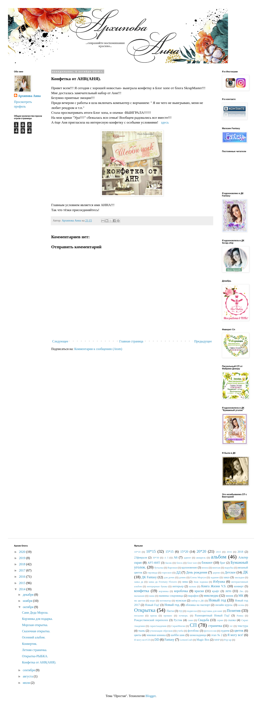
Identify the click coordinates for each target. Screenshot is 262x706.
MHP (217, 639)
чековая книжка (156, 635)
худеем (225, 630)
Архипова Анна (29, 96)
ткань (141, 630)
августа (28, 676)
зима (185, 581)
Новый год (217, 600)
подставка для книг (211, 611)
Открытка (145, 610)
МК (240, 595)
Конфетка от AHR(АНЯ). (39, 662)
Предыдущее (203, 341)
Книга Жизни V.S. (213, 586)
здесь (165, 122)
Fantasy (169, 639)
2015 (22, 583)
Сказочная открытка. (36, 631)
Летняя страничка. (34, 650)
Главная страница (131, 341)
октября (28, 607)
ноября (28, 600)
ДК (245, 572)
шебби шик (178, 635)
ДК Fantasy (149, 577)
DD (156, 639)
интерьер (177, 586)
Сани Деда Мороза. (35, 612)
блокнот (207, 562)
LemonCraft (186, 639)
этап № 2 (216, 635)
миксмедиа (211, 595)
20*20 (201, 551)
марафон (193, 595)
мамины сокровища (171, 595)
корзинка (164, 591)
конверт (239, 586)
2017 (22, 570)
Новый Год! (152, 604)
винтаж (216, 567)
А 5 (166, 557)
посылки (139, 615)
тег (231, 626)
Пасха (170, 610)
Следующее (60, 341)
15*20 (184, 551)
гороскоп (167, 572)
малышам (139, 595)
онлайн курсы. (224, 604)
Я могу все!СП (142, 639)
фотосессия (210, 630)
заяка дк (138, 581)
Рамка (240, 615)
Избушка (219, 581)
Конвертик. (29, 643)
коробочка (181, 591)
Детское (230, 572)
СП (193, 625)
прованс (168, 615)
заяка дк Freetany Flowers (162, 581)
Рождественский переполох (151, 620)
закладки (239, 577)
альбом (218, 557)
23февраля (140, 557)
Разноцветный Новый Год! (212, 615)
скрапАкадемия (158, 626)
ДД (178, 572)
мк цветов (139, 600)
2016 (22, 576)
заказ (226, 577)
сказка (232, 620)
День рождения (196, 572)
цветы (138, 635)
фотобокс (193, 630)
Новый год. (172, 604)
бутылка (158, 567)
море (152, 600)
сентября (29, 670)
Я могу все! (235, 635)
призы (153, 615)
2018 (22, 564)
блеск (179, 562)
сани (190, 620)
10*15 (151, 551)
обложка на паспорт (197, 604)
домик (182, 577)
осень (241, 605)
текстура (242, 625)
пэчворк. (183, 615)
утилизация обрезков (161, 630)
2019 (22, 558)
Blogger (150, 696)
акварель (201, 557)
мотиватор (165, 600)
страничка (215, 625)
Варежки (172, 567)
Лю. (241, 591)
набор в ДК (197, 600)
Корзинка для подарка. (37, 618)
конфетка (141, 591)
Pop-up (227, 639)
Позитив (234, 610)
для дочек (169, 577)
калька (192, 586)
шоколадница (198, 635)
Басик (168, 562)
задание (214, 577)
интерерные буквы (157, 586)
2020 (22, 551)
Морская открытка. (35, 625)
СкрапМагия (178, 626)
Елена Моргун (198, 577)
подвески (192, 611)
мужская (181, 600)
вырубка (229, 567)
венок (205, 567)
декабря (28, 594)
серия (220, 620)
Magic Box (203, 639)
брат (222, 562)
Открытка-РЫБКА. (35, 656)
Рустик (178, 620)
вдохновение (189, 567)
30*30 (156, 557)
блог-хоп (192, 562)
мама (151, 595)
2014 (22, 589)
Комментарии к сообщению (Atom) (98, 349)
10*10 (137, 551)
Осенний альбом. (33, 637)
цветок (238, 630)
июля (27, 682)
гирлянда (152, 572)
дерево (216, 572)
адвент (187, 557)
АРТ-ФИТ (154, 562)
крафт (215, 591)
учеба (180, 630)
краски (199, 591)
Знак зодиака (200, 581)
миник (229, 595)
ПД (180, 611)
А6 (176, 557)
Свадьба (203, 620)
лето (228, 591)
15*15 (169, 551)
